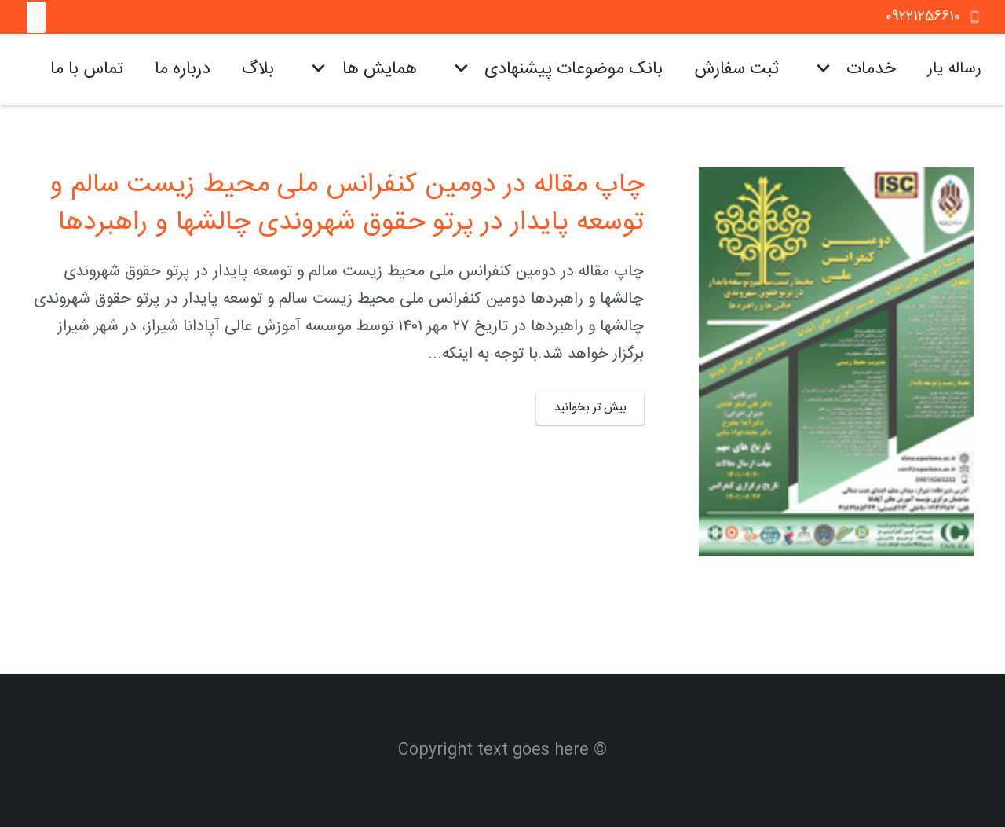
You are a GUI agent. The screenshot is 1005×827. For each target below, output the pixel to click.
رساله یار (954, 69)
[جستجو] (36, 24)
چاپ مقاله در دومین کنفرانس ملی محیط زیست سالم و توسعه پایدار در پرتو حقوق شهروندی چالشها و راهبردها (347, 204)
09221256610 (923, 17)
